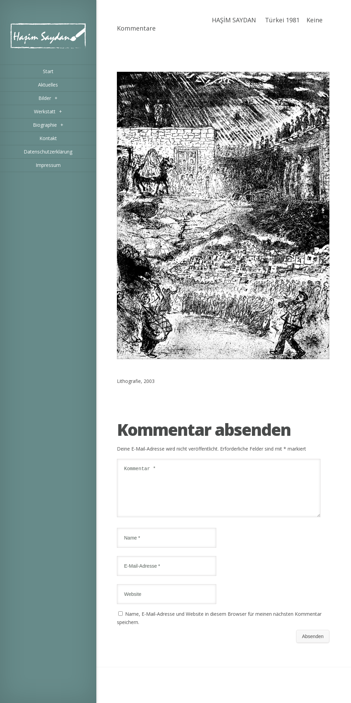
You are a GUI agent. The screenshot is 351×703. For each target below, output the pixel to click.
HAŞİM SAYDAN (234, 20)
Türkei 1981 (282, 20)
